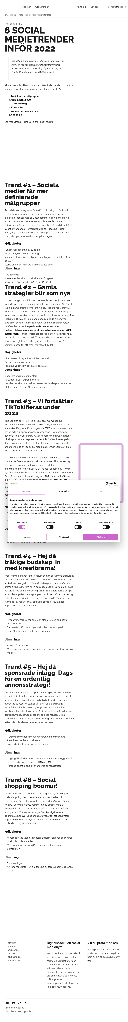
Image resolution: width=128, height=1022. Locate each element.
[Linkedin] (13, 1002)
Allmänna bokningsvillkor (19, 1011)
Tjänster (26, 7)
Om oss (95, 7)
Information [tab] (64, 491)
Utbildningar (43, 7)
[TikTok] (19, 1002)
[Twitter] (25, 1002)
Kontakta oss (13, 961)
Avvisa (27, 537)
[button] (50, 7)
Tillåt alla (101, 537)
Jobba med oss (14, 957)
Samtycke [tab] (26, 491)
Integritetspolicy (15, 1007)
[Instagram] (7, 1002)
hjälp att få (44, 762)
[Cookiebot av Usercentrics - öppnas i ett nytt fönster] (107, 484)
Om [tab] (101, 491)
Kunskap (81, 7)
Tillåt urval (64, 537)
